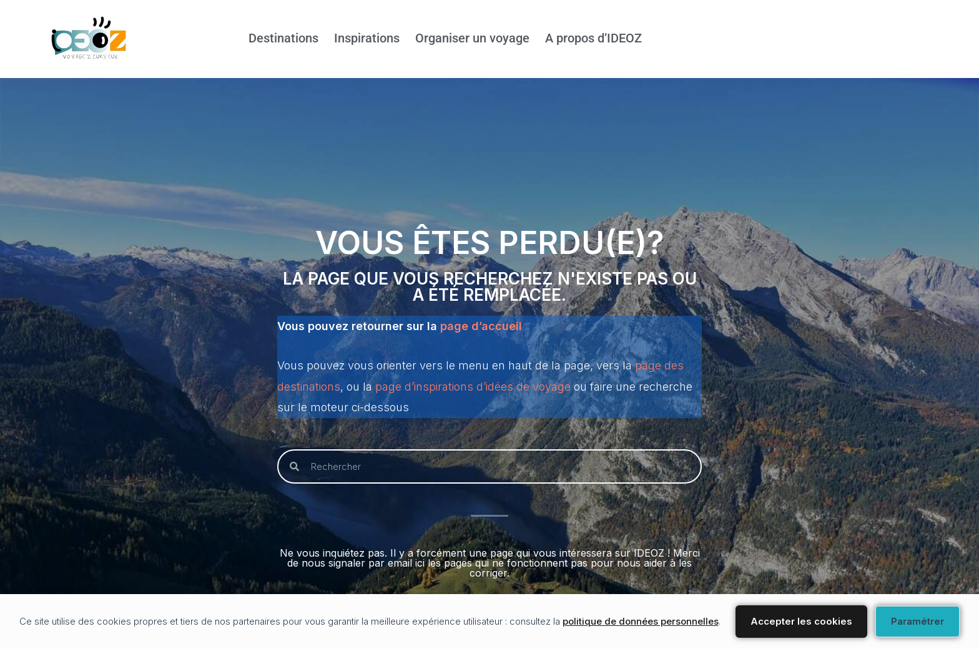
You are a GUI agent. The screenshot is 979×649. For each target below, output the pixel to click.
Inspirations (367, 38)
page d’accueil (481, 325)
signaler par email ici (376, 563)
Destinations (283, 38)
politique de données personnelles (641, 621)
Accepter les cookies (801, 621)
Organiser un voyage (472, 38)
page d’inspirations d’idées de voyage (473, 386)
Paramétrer (917, 621)
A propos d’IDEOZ (593, 38)
